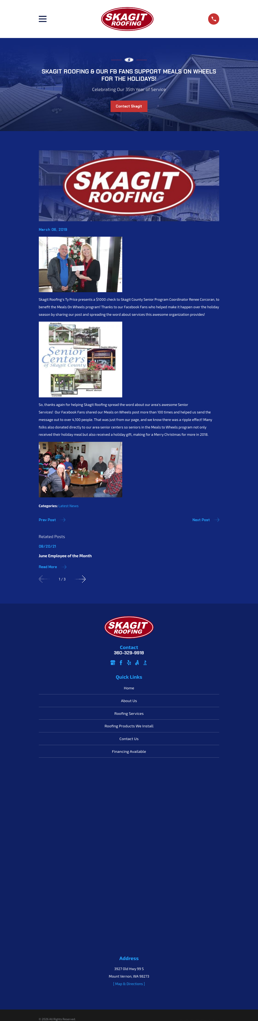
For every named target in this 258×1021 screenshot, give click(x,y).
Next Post (206, 520)
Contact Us (129, 738)
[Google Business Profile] (112, 662)
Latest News (68, 506)
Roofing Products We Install (129, 725)
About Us (129, 700)
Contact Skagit (129, 106)
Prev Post (52, 520)
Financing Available (129, 751)
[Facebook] (120, 662)
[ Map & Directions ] (129, 803)
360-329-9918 (129, 653)
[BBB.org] (145, 662)
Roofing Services (129, 713)
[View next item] (80, 579)
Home (129, 687)
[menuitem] (44, 845)
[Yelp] (129, 662)
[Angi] (137, 662)
